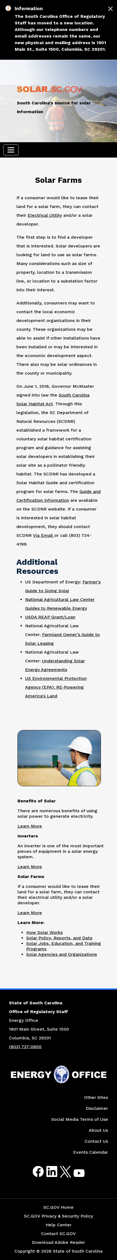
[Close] (110, 8)
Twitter (60, 1171)
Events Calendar (90, 1152)
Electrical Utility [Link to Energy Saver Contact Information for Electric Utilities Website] (45, 215)
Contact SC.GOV (58, 1233)
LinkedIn (47, 1171)
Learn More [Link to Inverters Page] (29, 866)
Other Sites (96, 1097)
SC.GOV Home (58, 1207)
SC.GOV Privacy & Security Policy (58, 1216)
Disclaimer (97, 1108)
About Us (98, 1130)
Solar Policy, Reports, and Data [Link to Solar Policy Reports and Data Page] (59, 937)
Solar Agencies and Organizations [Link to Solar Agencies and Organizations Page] (61, 954)
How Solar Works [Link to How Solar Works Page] (44, 932)
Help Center (58, 1224)
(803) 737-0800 (25, 1046)
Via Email (43, 535)
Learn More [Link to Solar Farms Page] (29, 912)
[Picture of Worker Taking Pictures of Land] (59, 757)
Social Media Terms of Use (79, 1119)
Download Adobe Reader (58, 1242)
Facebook (34, 1171)
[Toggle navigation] (11, 149)
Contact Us (96, 1141)
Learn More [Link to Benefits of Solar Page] (29, 826)
